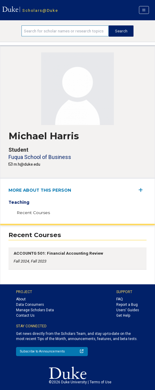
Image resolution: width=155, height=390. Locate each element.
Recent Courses (33, 212)
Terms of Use (100, 382)
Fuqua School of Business (39, 157)
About (21, 299)
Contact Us (25, 315)
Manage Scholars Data (35, 310)
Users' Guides (127, 310)
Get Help (123, 315)
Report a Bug (127, 304)
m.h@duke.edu (27, 164)
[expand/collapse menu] (142, 190)
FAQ (119, 299)
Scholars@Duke (40, 10)
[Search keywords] (65, 30)
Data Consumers (30, 304)
